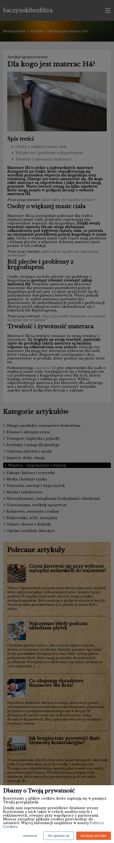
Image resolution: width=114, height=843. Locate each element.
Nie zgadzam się (58, 835)
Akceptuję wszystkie (94, 835)
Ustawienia (30, 835)
